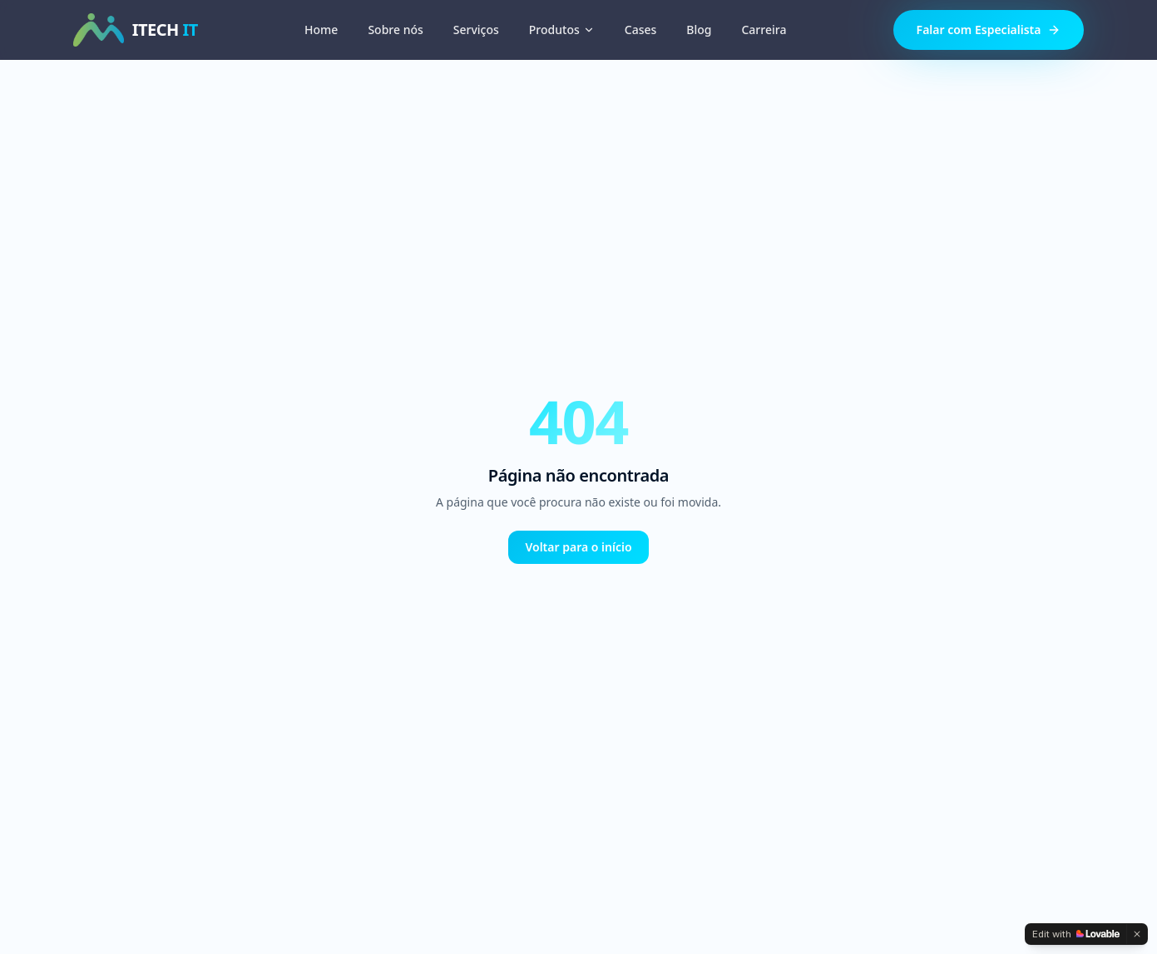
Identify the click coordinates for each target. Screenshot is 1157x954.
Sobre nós (395, 29)
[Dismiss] (1137, 934)
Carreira (763, 29)
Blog (698, 29)
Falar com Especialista (989, 29)
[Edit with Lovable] (1076, 934)
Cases (641, 29)
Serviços (476, 29)
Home (321, 29)
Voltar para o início (578, 547)
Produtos (562, 29)
